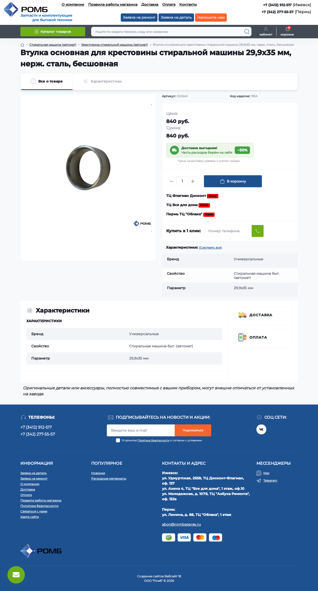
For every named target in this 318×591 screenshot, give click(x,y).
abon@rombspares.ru (181, 524)
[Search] (246, 31)
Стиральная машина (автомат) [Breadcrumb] (52, 44)
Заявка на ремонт (139, 17)
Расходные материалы (108, 478)
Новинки (98, 473)
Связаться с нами (33, 511)
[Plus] (193, 181)
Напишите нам (211, 17)
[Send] (258, 231)
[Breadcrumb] (22, 45)
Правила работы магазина (112, 4)
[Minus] (171, 181)
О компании (73, 4)
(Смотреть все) (210, 247)
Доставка (149, 4)
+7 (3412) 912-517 (277, 5)
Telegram (270, 480)
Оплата (168, 4)
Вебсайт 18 (172, 576)
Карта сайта (29, 517)
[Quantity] (182, 181)
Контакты (188, 4)
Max (266, 473)
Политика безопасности (153, 440)
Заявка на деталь (176, 17)
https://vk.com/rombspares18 (261, 429)
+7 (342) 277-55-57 (278, 12)
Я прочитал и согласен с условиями (162, 440)
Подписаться (193, 430)
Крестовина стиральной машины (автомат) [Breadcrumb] (114, 44)
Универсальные (144, 334)
